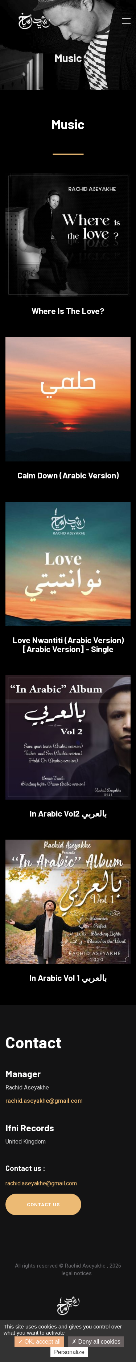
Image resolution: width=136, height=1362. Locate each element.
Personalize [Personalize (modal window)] (69, 1352)
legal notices (77, 1273)
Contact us (43, 1204)
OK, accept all (39, 1342)
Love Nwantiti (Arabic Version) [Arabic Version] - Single (68, 644)
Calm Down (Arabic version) (68, 475)
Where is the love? (68, 311)
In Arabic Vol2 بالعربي (68, 813)
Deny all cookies (96, 1342)
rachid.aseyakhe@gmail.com (44, 1100)
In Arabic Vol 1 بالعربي (68, 978)
